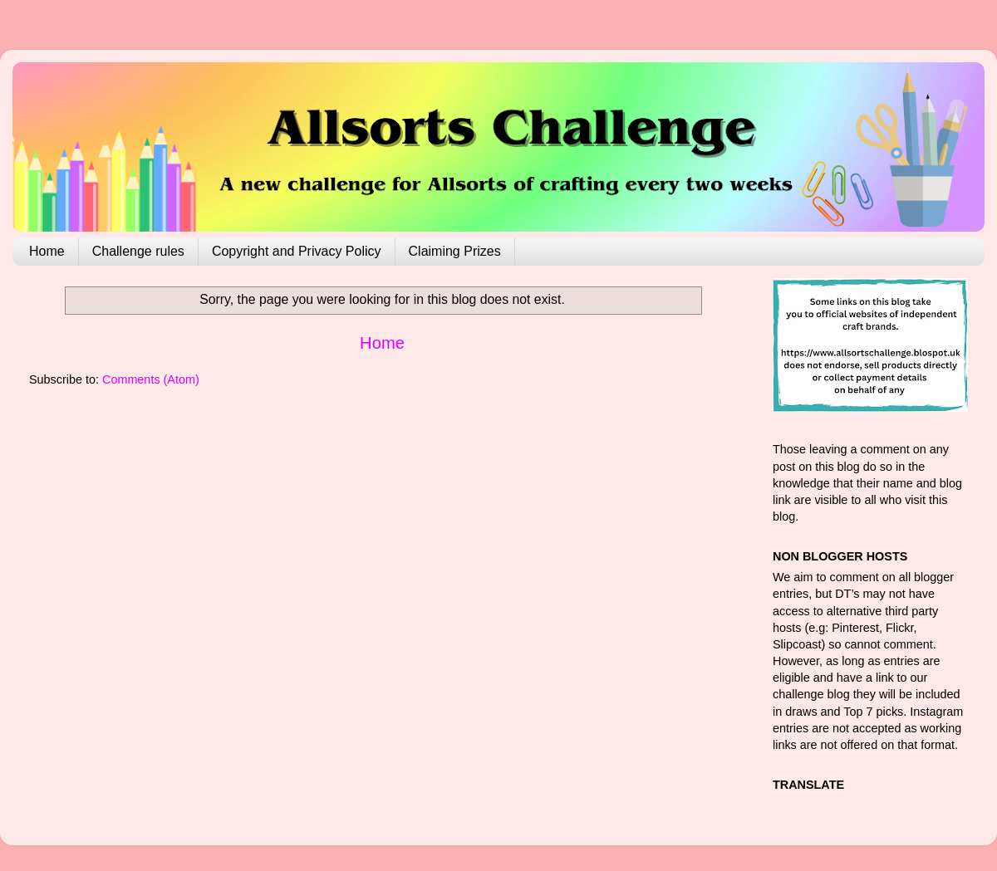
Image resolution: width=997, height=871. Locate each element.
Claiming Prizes (455, 251)
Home (47, 251)
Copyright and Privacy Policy (296, 251)
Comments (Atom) (150, 379)
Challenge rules (138, 251)
